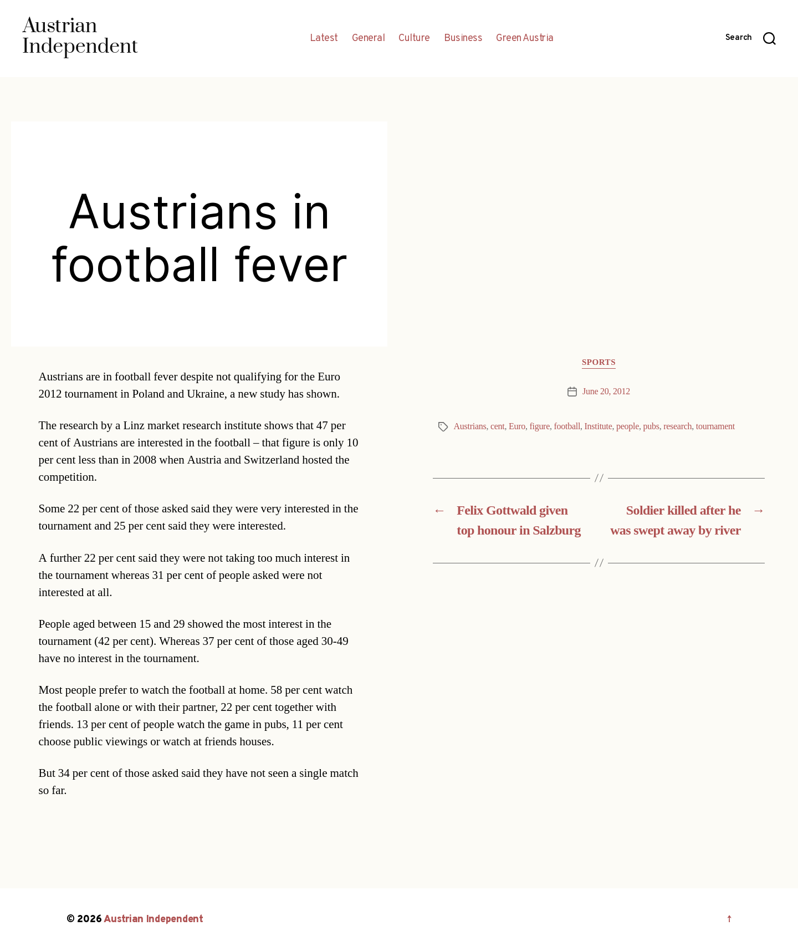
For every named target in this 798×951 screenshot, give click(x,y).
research (677, 426)
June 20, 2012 (606, 391)
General (368, 39)
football (567, 426)
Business (463, 39)
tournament (715, 426)
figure (539, 426)
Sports (599, 363)
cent (497, 426)
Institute (598, 426)
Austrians (470, 426)
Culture (414, 39)
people (627, 426)
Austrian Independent (153, 919)
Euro (517, 426)
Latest (324, 39)
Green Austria (525, 39)
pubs (651, 426)
